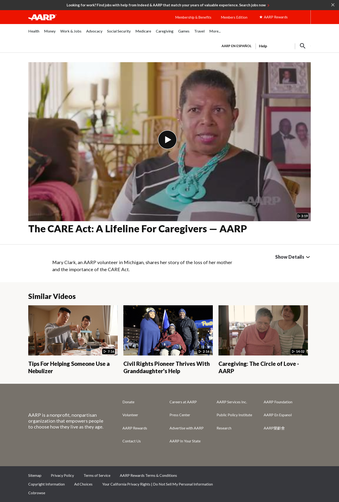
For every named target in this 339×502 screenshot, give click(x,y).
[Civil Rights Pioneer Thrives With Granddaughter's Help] (168, 340)
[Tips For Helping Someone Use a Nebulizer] (73, 340)
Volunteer (130, 414)
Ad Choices (83, 484)
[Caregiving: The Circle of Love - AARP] (263, 340)
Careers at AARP (183, 402)
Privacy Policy (62, 475)
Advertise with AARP (187, 428)
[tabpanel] (264, 45)
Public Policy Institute (234, 414)
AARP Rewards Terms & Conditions (148, 475)
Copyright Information (46, 484)
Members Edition (234, 17)
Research (224, 428)
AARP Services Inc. (232, 402)
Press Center (180, 414)
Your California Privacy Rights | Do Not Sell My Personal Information (157, 484)
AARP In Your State (185, 441)
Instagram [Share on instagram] (289, 477)
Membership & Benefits (193, 17)
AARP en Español (236, 46)
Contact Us (131, 441)
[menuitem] (33, 33)
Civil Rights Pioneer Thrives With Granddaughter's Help (166, 367)
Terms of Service (97, 475)
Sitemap (34, 475)
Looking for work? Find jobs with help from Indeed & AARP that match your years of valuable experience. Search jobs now (166, 5)
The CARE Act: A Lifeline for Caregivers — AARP (137, 228)
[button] (302, 45)
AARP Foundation (278, 402)
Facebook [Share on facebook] (257, 477)
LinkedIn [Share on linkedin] (305, 477)
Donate (128, 402)
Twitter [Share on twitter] (273, 477)
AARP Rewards (134, 428)
